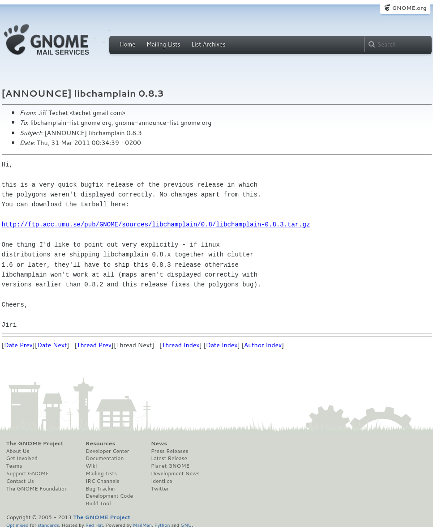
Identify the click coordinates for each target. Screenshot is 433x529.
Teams (14, 465)
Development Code (109, 495)
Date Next (52, 345)
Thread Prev (94, 345)
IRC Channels (103, 481)
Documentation (105, 458)
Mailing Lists (163, 44)
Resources (100, 443)
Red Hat (94, 524)
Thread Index (181, 345)
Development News (175, 473)
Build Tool (98, 503)
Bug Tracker (101, 488)
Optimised (17, 524)
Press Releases (169, 451)
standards (48, 524)
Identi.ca (161, 481)
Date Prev (18, 345)
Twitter (160, 488)
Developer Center (107, 451)
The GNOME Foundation (37, 488)
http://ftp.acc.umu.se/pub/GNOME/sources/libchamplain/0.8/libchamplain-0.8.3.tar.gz (156, 224)
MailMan (142, 524)
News (159, 443)
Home (128, 44)
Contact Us (20, 481)
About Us (18, 451)
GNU (186, 524)
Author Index (263, 345)
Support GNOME (27, 473)
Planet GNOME (170, 465)
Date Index (222, 345)
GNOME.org (409, 8)
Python (162, 524)
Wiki (91, 465)
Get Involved (22, 458)
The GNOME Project (35, 443)
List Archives (208, 44)
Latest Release (169, 458)
